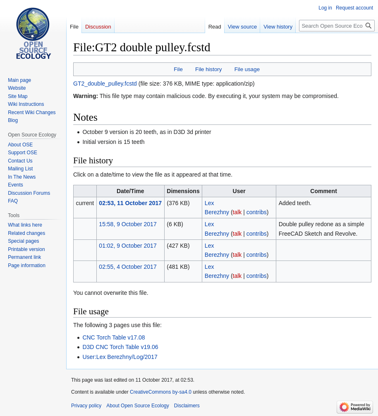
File (178, 69)
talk (237, 212)
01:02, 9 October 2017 (127, 245)
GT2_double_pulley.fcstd (105, 83)
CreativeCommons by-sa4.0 (160, 392)
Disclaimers (187, 406)
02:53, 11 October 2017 (130, 203)
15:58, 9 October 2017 (127, 224)
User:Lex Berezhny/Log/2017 (119, 357)
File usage (247, 69)
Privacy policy (86, 406)
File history (208, 69)
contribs (256, 212)
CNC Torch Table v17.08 (113, 337)
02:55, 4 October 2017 (127, 266)
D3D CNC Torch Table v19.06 (120, 347)
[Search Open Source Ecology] (337, 25)
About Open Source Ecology (137, 406)
